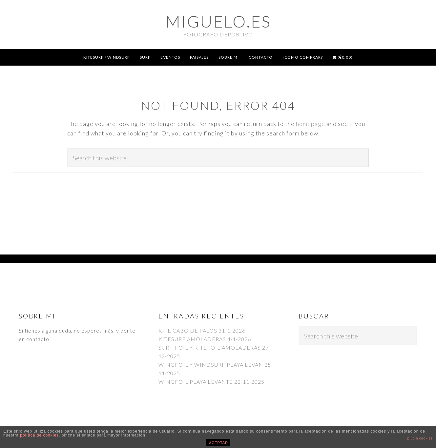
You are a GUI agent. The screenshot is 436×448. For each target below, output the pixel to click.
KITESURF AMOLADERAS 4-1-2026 (204, 339)
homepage (310, 123)
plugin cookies (420, 438)
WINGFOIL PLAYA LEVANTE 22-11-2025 (211, 381)
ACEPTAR (218, 443)
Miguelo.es (218, 21)
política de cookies (39, 435)
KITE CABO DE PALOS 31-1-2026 (201, 330)
